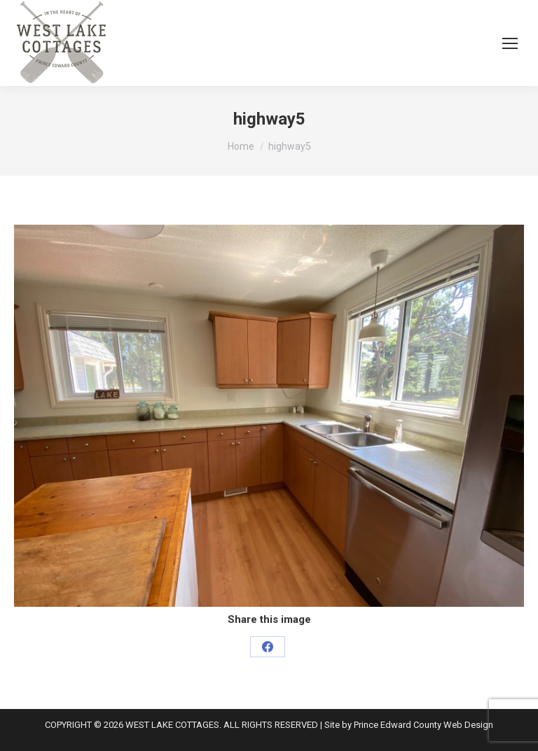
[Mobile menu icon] (510, 43)
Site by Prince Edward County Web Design (408, 725)
